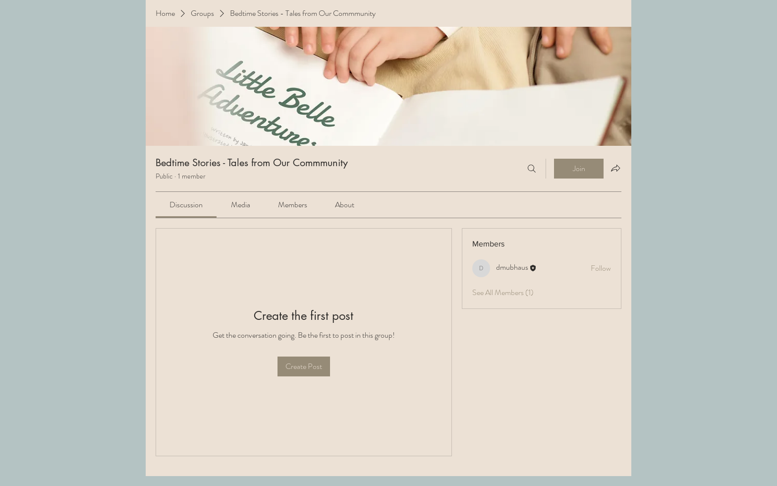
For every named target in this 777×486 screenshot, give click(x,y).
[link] (186, 204)
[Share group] (615, 168)
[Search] (532, 169)
